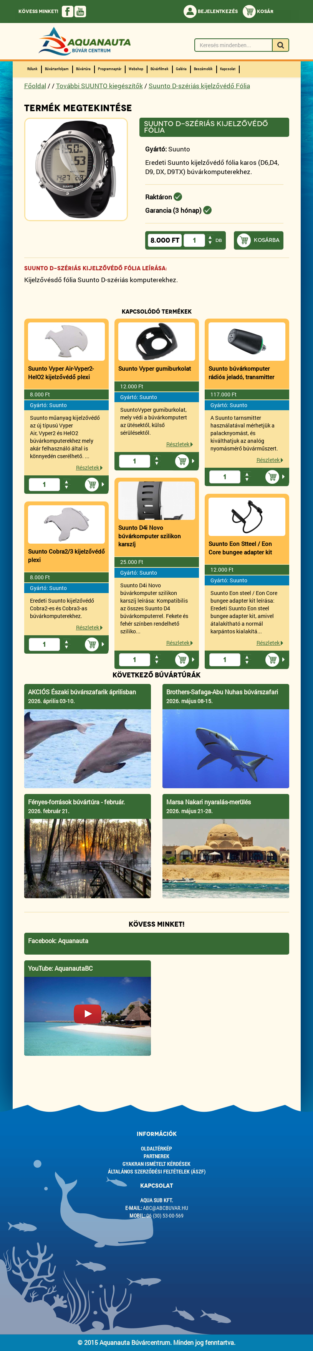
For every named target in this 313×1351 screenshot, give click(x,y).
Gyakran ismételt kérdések (156, 1163)
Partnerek (156, 1156)
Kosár (258, 11)
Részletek (89, 467)
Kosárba (267, 240)
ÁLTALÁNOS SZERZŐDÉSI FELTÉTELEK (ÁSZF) (156, 1171)
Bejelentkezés (211, 11)
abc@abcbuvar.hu (165, 1208)
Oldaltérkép (156, 1148)
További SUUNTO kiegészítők (99, 85)
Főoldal (35, 85)
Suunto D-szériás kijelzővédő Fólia (199, 85)
